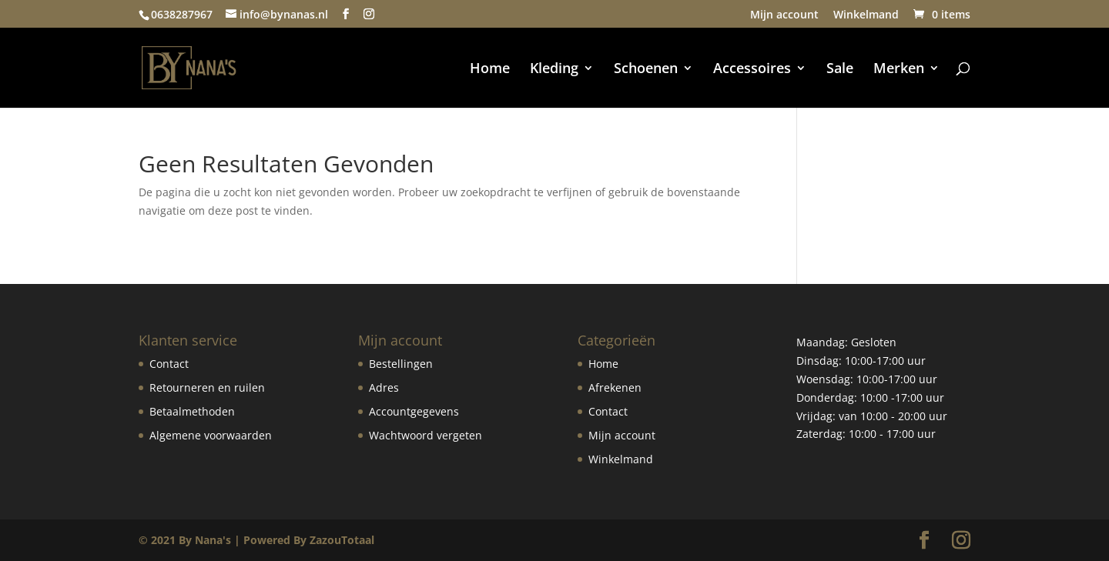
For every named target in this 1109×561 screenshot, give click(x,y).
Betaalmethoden (192, 411)
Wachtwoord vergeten (425, 435)
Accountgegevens (414, 411)
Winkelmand (866, 15)
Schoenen (646, 69)
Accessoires (752, 69)
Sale (839, 69)
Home (490, 69)
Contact (169, 363)
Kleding (554, 69)
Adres (384, 387)
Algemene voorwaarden (210, 435)
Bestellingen (401, 363)
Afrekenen (615, 387)
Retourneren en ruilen (207, 387)
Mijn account (784, 15)
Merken (898, 69)
